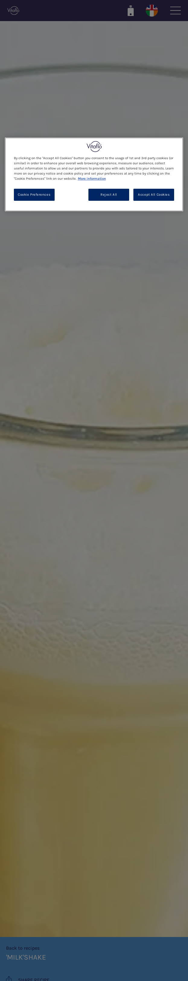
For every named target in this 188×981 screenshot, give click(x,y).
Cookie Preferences (34, 195)
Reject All (108, 195)
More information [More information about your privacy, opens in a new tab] (92, 179)
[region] (94, 174)
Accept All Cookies (154, 195)
